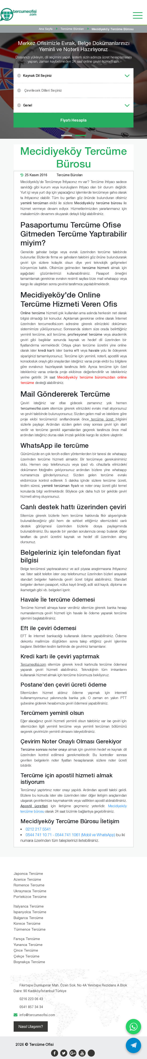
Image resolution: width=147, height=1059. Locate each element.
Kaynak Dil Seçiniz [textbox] (37, 75)
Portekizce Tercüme (30, 897)
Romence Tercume (29, 885)
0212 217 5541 (38, 829)
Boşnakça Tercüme (29, 962)
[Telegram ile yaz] (133, 1045)
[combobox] (74, 75)
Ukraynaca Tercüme (30, 891)
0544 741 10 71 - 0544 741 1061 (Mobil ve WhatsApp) (70, 835)
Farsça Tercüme (27, 939)
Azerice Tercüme (27, 879)
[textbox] (79, 90)
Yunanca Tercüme (28, 945)
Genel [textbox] (27, 105)
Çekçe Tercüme (27, 956)
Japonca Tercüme (28, 874)
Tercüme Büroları (69, 175)
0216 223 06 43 (31, 999)
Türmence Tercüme (30, 929)
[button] (67, 135)
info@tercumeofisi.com (37, 1015)
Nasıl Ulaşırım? (30, 1026)
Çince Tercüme (26, 950)
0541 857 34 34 (31, 1007)
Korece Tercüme (27, 923)
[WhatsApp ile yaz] (133, 1026)
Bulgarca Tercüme (28, 918)
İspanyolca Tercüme (30, 912)
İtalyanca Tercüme (29, 906)
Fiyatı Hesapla (73, 120)
